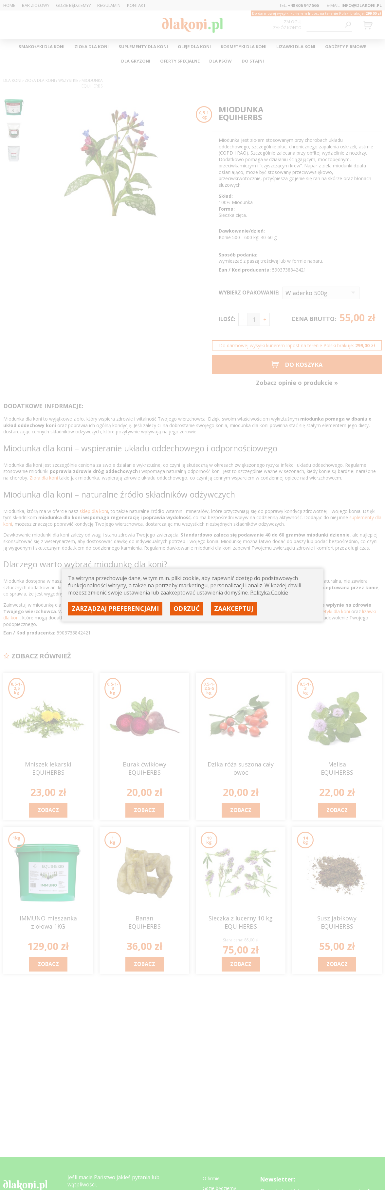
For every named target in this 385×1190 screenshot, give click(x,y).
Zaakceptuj (233, 608)
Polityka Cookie (269, 592)
